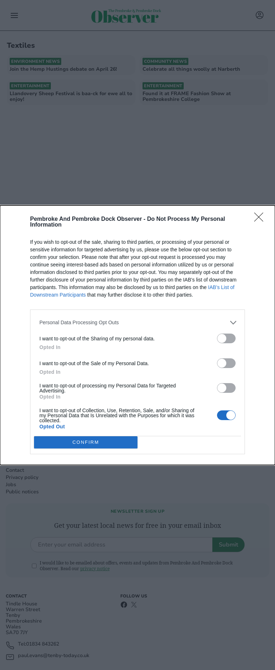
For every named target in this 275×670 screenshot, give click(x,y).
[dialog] (137, 335)
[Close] (261, 219)
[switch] (226, 338)
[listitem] (137, 322)
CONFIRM (85, 442)
